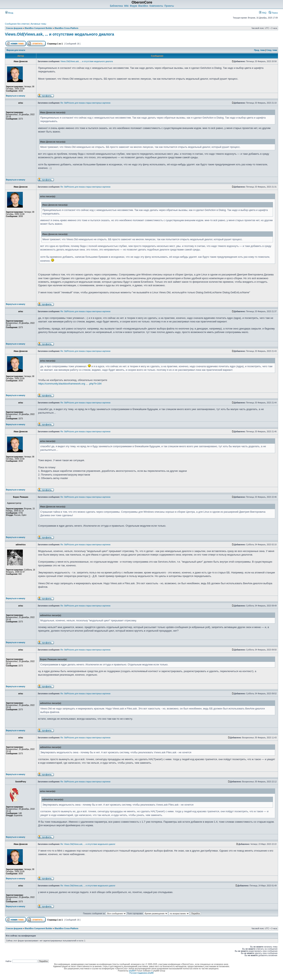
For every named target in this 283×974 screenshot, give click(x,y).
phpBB (132, 971)
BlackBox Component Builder (38, 28)
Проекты (169, 6)
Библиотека (116, 6)
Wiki (126, 6)
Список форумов (14, 28)
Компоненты (156, 6)
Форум (133, 6)
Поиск (273, 13)
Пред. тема (259, 50)
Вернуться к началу (15, 96)
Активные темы (38, 24)
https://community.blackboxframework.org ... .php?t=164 (69, 383)
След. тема (271, 50)
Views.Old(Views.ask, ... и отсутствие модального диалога (59, 34)
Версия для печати (16, 50)
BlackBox (143, 6)
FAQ (262, 13)
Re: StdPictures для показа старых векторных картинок (85, 103)
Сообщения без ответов (17, 24)
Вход (9, 13)
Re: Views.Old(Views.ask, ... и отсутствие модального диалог (88, 844)
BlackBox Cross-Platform (66, 28)
